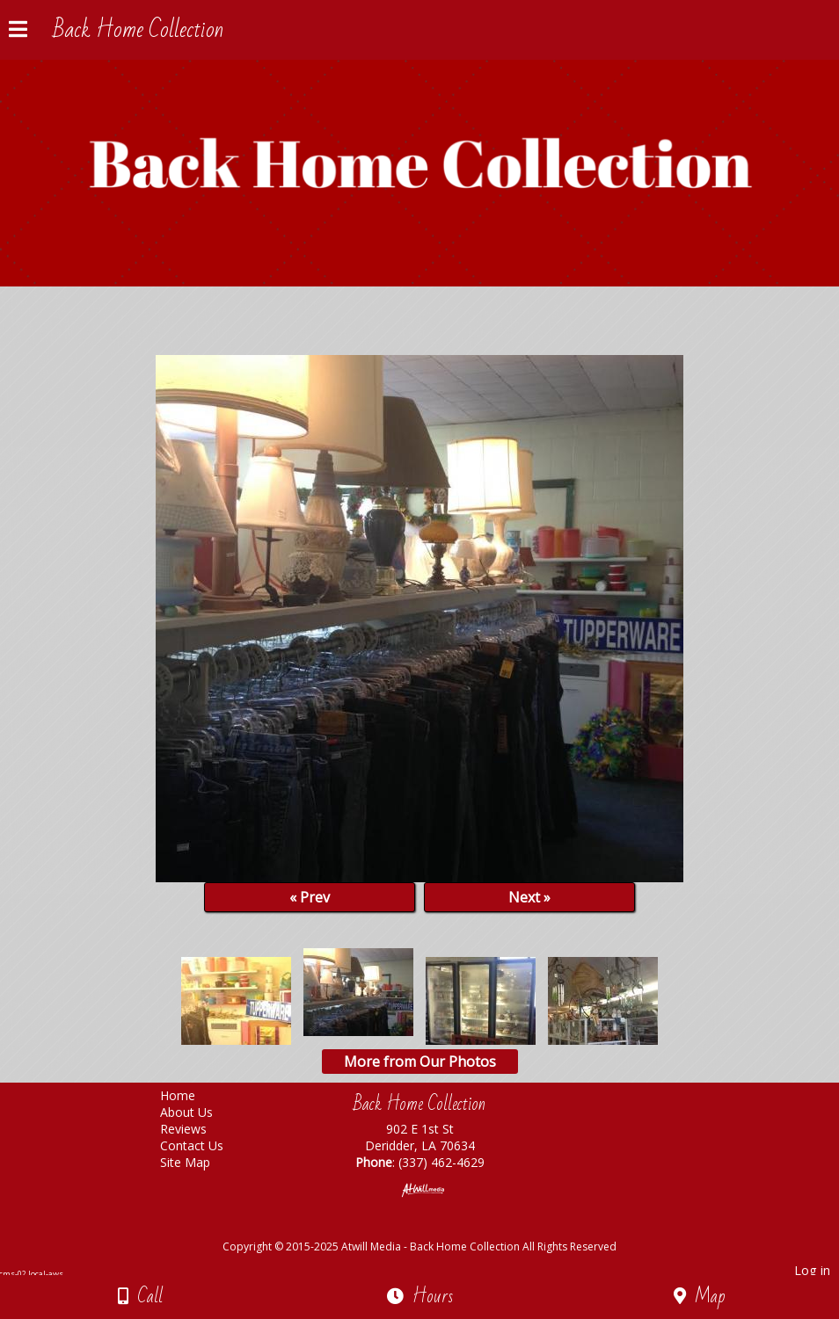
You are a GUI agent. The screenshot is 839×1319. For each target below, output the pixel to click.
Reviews (196, 1128)
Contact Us (204, 1145)
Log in (812, 1270)
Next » (529, 897)
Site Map (198, 1162)
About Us (199, 1112)
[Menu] (18, 31)
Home (190, 1095)
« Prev (309, 897)
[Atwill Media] (435, 1227)
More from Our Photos (420, 1061)
